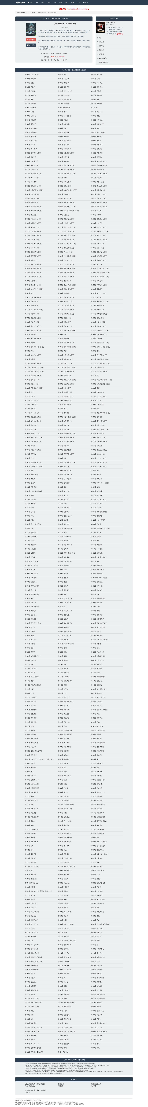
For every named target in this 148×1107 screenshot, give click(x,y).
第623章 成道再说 (63, 928)
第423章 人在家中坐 (97, 652)
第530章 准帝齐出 (63, 800)
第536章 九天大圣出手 (65, 809)
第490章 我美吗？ (30, 747)
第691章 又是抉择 (30, 1023)
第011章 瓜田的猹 (63, 87)
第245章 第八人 (63, 409)
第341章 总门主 (30, 540)
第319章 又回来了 (96, 507)
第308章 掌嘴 (29, 495)
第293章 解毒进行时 (31, 475)
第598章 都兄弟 (30, 895)
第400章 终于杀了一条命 (33, 623)
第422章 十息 (62, 652)
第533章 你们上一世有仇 (66, 804)
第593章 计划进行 (63, 887)
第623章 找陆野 (30, 928)
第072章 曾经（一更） (98, 169)
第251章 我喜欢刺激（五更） (67, 417)
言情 (48, 2)
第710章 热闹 (62, 1048)
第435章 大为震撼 (96, 668)
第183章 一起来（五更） (99, 322)
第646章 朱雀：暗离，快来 (33, 961)
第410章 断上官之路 (64, 635)
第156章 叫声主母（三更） (99, 285)
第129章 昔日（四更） (98, 248)
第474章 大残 (95, 722)
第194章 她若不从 (63, 338)
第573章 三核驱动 (96, 858)
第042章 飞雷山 (96, 128)
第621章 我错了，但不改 (66, 924)
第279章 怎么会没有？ (98, 454)
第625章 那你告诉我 (31, 932)
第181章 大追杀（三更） (33, 322)
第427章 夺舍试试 (30, 660)
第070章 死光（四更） (32, 169)
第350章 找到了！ (30, 553)
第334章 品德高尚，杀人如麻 (100, 528)
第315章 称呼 (62, 503)
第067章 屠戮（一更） (32, 165)
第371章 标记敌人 (30, 582)
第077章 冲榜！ (63, 178)
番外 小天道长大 (63, 1052)
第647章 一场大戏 (63, 961)
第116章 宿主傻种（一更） (66, 231)
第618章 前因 (62, 920)
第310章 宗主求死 (96, 495)
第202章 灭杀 (29, 351)
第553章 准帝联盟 (30, 833)
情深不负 (101, 46)
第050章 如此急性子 (64, 140)
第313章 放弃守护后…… (99, 499)
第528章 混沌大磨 (96, 796)
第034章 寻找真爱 (30, 120)
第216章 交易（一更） (98, 367)
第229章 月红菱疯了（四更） (34, 388)
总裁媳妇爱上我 (96, 1084)
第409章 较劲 (29, 635)
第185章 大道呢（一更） (66, 326)
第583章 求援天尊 (30, 875)
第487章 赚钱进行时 (31, 743)
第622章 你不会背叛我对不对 (100, 924)
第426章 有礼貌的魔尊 (98, 656)
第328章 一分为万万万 (98, 520)
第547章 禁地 (29, 825)
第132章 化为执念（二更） (99, 252)
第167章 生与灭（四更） (66, 301)
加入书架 (31, 45)
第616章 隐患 (95, 916)
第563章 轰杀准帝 (63, 846)
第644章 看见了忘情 (64, 957)
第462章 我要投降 (96, 705)
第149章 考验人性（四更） (66, 277)
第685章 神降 (29, 1015)
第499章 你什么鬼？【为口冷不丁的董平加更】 (40, 759)
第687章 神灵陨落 (96, 1015)
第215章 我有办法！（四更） (67, 367)
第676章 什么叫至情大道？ (33, 1002)
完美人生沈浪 (110, 22)
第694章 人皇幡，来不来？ (33, 1027)
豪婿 (100, 38)
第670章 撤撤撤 (30, 994)
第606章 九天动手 (63, 903)
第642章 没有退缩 (96, 953)
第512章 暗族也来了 (64, 776)
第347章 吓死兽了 (30, 549)
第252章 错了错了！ (97, 417)
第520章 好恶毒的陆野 (32, 788)
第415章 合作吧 (30, 644)
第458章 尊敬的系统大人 (66, 701)
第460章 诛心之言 (30, 705)
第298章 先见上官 (96, 479)
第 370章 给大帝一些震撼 (99, 578)
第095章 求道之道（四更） (66, 202)
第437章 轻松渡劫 (63, 672)
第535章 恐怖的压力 (31, 809)
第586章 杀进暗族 (30, 879)
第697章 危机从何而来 (32, 1031)
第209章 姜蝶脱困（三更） (66, 359)
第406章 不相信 (30, 631)
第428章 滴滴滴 (63, 660)
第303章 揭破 (62, 487)
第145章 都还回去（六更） (33, 272)
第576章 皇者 (95, 862)
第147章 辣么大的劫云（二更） (101, 272)
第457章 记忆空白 (30, 701)
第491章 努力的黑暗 (64, 747)
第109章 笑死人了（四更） (33, 223)
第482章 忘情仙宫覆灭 (65, 734)
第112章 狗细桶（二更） (33, 227)
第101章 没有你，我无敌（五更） (69, 211)
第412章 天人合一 (30, 639)
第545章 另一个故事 (64, 821)
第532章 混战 (29, 804)
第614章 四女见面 (30, 916)
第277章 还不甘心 (30, 454)
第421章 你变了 (30, 652)
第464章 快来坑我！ (64, 710)
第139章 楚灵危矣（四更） (33, 264)
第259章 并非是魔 (30, 429)
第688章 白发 (29, 1019)
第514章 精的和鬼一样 (32, 780)
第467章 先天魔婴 (63, 714)
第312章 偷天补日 (63, 499)
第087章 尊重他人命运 (98, 190)
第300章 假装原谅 (63, 483)
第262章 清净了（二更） (33, 433)
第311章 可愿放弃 (30, 499)
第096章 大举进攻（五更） (99, 202)
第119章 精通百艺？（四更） (67, 235)
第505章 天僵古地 (30, 767)
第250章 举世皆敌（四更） (33, 417)
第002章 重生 (62, 74)
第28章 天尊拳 (29, 112)
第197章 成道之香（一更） (66, 343)
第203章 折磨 (62, 351)
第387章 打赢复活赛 (64, 602)
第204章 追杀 (95, 351)
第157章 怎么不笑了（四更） (34, 289)
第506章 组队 (62, 767)
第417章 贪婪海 (96, 644)
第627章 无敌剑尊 (96, 932)
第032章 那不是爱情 (64, 116)
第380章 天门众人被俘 (32, 594)
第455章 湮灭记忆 (63, 697)
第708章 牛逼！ (96, 1044)
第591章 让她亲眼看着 (98, 883)
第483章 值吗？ (96, 734)
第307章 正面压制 (96, 491)
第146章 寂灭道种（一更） (66, 272)
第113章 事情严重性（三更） (67, 227)
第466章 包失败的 (30, 714)
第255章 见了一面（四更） (99, 421)
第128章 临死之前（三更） (66, 248)
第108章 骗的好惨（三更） (99, 219)
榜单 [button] (85, 2)
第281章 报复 (62, 458)
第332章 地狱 (29, 528)
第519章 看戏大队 (96, 784)
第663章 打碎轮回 (96, 982)
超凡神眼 (101, 54)
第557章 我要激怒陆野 (65, 837)
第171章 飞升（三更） (98, 305)
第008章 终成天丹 (63, 83)
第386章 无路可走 (30, 602)
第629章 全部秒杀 (63, 936)
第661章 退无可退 (30, 982)
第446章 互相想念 (96, 685)
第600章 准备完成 (96, 895)
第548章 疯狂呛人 (63, 825)
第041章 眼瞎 (62, 128)
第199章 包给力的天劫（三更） (35, 347)
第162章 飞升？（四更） (99, 293)
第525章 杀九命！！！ (98, 792)
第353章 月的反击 (30, 557)
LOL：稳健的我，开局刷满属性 (35, 1084)
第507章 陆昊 (95, 767)
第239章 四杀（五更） (65, 400)
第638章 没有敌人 (63, 949)
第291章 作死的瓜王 (64, 470)
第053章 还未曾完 (63, 145)
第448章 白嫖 (29, 689)
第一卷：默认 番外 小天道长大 (57, 60)
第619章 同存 (95, 920)
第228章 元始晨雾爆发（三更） (101, 384)
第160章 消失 (29, 293)
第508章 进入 (29, 771)
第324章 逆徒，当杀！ (65, 516)
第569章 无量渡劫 (63, 854)
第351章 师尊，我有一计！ (66, 553)
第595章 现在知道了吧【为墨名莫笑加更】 (38, 891)
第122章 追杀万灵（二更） (66, 239)
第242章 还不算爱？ (64, 404)
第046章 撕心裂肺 (30, 136)
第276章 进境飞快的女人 (99, 450)
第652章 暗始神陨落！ (32, 969)
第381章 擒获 (62, 594)
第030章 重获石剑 (96, 112)
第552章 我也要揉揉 (97, 829)
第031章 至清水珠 (30, 116)
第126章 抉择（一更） (98, 244)
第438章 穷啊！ (96, 672)
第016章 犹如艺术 (30, 95)
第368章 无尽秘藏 (30, 578)
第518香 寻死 (62, 784)
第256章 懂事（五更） (32, 425)
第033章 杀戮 (95, 116)
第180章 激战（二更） (98, 318)
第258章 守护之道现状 (98, 425)
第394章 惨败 (95, 611)
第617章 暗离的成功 (31, 920)
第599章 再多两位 (63, 895)
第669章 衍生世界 (96, 990)
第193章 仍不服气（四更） (33, 338)
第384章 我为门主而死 (65, 598)
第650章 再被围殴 (63, 965)
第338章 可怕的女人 (31, 536)
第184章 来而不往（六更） (33, 326)
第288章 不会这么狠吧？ (99, 466)
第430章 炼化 (29, 664)
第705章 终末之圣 (96, 1039)
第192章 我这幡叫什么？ (99, 334)
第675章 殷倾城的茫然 (98, 998)
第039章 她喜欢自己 (97, 124)
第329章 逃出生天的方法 (33, 524)
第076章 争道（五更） (32, 178)
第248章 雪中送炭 (63, 413)
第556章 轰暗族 (30, 837)
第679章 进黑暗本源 (64, 1007)
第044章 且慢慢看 (63, 132)
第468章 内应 (95, 714)
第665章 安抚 (62, 986)
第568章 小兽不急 (30, 854)
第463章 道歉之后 (30, 710)
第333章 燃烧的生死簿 (65, 528)
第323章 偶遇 (29, 516)
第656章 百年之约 (63, 974)
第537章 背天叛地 (96, 809)
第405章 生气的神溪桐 (98, 627)
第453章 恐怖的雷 (96, 693)
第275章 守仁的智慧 (64, 450)
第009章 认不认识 (96, 83)
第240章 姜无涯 (96, 400)
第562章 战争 (29, 846)
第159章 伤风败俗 (96, 289)
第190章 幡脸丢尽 (30, 334)
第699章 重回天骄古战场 (99, 1031)
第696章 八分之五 (96, 1027)
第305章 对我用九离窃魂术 (33, 491)
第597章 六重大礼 (96, 891)
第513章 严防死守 (96, 776)
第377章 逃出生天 (30, 590)
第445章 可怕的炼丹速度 (33, 685)
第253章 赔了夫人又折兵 (33, 421)
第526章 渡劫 (29, 796)
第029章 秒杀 (62, 112)
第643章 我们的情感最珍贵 (33, 957)
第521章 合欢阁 (63, 788)
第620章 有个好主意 (31, 924)
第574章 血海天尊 (30, 862)
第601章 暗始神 (30, 899)
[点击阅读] (120, 34)
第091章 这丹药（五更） (33, 198)
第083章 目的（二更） (65, 186)
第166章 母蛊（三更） (32, 301)
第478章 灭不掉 (30, 730)
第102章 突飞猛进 (96, 211)
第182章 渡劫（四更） (65, 322)
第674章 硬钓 (62, 998)
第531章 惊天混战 (96, 800)
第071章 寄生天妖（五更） (66, 169)
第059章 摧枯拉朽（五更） (66, 153)
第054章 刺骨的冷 (96, 145)
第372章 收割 (62, 582)
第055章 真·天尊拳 (31, 149)
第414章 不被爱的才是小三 (99, 639)
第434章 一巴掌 (63, 668)
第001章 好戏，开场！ (32, 74)
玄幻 (37, 2)
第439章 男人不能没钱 (32, 677)
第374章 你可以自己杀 (32, 586)
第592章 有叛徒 (30, 887)
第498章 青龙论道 (96, 755)
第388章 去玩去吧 (96, 602)
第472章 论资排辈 (30, 722)
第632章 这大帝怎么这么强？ (67, 941)
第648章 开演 (95, 961)
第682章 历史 (29, 1011)
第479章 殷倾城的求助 (65, 730)
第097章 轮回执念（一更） (33, 206)
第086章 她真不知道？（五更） (68, 190)
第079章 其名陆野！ (31, 182)
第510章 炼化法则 (96, 771)
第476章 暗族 (62, 726)
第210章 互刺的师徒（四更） (100, 359)
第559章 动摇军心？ (31, 842)
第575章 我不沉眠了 (64, 862)
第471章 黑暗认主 (96, 718)
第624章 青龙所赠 (96, 928)
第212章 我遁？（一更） (66, 363)
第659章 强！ (62, 978)
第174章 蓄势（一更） (98, 310)
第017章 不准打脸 (63, 95)
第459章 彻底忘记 (96, 701)
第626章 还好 (62, 932)
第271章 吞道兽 (30, 446)
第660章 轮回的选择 (97, 978)
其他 (78, 2)
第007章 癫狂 (29, 83)
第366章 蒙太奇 (63, 573)
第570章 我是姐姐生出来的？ (100, 854)
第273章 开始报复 (96, 446)
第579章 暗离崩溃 (96, 866)
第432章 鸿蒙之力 (96, 664)
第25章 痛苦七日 (30, 107)
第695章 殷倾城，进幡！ (66, 1027)
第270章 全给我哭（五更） (99, 442)
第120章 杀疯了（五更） (99, 235)
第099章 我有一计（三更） (99, 206)
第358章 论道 (95, 561)
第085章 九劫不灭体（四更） (34, 190)
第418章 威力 (29, 648)
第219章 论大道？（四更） (99, 371)
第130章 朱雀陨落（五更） (33, 252)
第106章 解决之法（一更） (33, 219)
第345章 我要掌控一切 (65, 545)
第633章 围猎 (95, 941)
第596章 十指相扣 (63, 891)
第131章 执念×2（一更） (66, 252)
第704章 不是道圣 (63, 1039)
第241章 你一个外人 (31, 404)
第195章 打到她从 (96, 338)
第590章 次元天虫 (63, 883)
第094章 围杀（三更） (32, 202)
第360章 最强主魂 (63, 565)
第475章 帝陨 (29, 726)
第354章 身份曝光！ (64, 557)
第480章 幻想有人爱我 (98, 730)
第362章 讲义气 (30, 569)
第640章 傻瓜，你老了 (32, 953)
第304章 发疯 (95, 487)
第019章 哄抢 (29, 99)
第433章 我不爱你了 (31, 668)
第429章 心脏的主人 (97, 660)
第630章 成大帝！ (96, 936)
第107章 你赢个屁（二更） (66, 219)
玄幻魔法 (32, 12)
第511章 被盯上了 (30, 776)
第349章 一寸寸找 (96, 549)
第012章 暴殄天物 (96, 87)
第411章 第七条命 (96, 635)
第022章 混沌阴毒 (30, 103)
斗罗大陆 (101, 42)
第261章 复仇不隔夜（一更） (100, 429)
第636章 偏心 (95, 945)
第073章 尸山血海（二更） (33, 173)
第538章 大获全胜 (30, 813)
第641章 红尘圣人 (63, 953)
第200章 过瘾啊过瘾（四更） (67, 347)
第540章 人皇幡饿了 (97, 813)
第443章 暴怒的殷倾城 (65, 681)
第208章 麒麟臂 (30, 359)
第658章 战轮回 (30, 978)
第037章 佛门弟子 (30, 124)
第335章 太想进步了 (31, 532)
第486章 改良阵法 (96, 738)
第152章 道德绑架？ (64, 281)
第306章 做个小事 (63, 491)
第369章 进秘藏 (63, 578)
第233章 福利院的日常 (65, 392)
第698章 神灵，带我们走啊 (66, 1031)
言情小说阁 (20, 3)
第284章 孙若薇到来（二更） (67, 462)
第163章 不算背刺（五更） (33, 297)
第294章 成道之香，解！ (66, 475)
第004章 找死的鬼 (30, 79)
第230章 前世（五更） (65, 388)
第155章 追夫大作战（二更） (67, 285)
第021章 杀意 (95, 99)
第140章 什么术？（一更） (66, 264)
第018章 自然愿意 (96, 95)
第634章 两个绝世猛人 (32, 945)
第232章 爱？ (29, 392)
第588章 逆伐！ (96, 879)
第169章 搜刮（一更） (32, 305)
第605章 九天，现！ (31, 903)
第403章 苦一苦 (30, 627)
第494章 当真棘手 (63, 751)
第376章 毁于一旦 (96, 586)
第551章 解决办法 (63, 829)
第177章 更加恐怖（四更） (99, 314)
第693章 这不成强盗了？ (99, 1023)
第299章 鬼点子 (30, 483)
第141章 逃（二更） (97, 264)
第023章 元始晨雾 (63, 103)
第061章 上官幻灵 (30, 157)
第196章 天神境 (30, 343)
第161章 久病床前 (63, 293)
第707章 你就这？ (63, 1044)
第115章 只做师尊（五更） (33, 231)
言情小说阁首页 (22, 12)
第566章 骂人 (62, 850)
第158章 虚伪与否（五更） (66, 289)
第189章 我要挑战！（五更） (100, 330)
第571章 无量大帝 (30, 858)
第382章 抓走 (95, 594)
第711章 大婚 (95, 1048)
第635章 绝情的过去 (64, 945)
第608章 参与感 (63, 908)
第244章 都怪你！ (30, 409)
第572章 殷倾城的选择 (65, 858)
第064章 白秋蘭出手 (31, 161)
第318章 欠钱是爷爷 (64, 507)
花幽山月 (112, 24)
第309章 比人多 (63, 495)
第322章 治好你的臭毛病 (99, 512)
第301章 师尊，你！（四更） (100, 483)
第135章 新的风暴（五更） (99, 256)
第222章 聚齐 (95, 376)
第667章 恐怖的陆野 (31, 990)
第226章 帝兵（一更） (32, 384)
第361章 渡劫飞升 (96, 565)
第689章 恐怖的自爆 (64, 1019)
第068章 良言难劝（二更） (66, 165)
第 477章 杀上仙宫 (97, 726)
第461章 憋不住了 (63, 705)
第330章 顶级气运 (63, 524)
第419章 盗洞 (62, 648)
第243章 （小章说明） (98, 404)
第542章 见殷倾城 (63, 817)
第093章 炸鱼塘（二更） (99, 198)
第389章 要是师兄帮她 (32, 606)
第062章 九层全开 (63, 157)
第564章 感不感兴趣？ (98, 846)
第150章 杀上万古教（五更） (100, 277)
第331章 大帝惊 (96, 524)
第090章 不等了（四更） (99, 194)
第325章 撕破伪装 (96, 516)
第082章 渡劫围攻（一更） (33, 186)
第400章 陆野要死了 (97, 619)
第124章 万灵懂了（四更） (33, 244)
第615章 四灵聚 (63, 916)
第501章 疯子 (95, 759)
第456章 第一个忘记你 (98, 697)
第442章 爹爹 (29, 681)
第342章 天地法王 (63, 540)
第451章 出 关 (29, 693)
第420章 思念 (95, 648)
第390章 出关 (62, 606)
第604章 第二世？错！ (98, 899)
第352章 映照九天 (96, 553)
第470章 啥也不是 (63, 718)
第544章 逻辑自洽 (30, 821)
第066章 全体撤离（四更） (99, 161)
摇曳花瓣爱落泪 (103, 62)
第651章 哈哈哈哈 (96, 965)
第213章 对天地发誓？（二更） (101, 363)
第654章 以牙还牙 (96, 969)
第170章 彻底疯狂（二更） (66, 305)
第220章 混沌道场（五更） (33, 376)
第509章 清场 (62, 771)
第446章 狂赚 (62, 685)
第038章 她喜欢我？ (64, 124)
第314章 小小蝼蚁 (30, 503)
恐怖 (72, 2)
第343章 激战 (95, 540)
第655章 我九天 (30, 974)
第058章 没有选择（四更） (33, 153)
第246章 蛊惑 (95, 409)
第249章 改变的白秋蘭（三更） (101, 413)
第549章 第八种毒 (96, 825)
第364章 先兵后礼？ (97, 569)
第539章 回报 (62, 813)
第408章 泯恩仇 (96, 631)
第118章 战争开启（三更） (33, 235)
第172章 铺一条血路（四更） (34, 310)
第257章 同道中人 (63, 425)
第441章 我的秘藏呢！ (98, 677)
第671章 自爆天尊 (63, 994)
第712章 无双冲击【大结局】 (34, 1052)
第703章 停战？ (30, 1039)
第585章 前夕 (95, 875)
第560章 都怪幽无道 (64, 842)
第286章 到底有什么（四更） (34, 466)
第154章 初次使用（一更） (33, 285)
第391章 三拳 (95, 606)
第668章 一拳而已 (63, 990)
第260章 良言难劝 (63, 429)
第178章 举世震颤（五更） (33, 318)
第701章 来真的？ (63, 1035)
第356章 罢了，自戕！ (32, 561)
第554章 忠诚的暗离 (64, 833)
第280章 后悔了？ (30, 458)
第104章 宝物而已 (63, 215)
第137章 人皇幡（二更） (66, 260)
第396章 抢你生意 (63, 615)
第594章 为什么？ (96, 887)
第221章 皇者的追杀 (64, 376)
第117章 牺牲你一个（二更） (100, 231)
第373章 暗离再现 (96, 582)
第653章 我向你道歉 (64, 969)
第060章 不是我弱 (96, 153)
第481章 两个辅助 (30, 734)
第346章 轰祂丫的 (96, 545)
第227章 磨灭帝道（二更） (66, 384)
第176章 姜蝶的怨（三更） (66, 314)
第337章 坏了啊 (96, 532)
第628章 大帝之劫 (30, 936)
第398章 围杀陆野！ (31, 619)
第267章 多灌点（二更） (99, 437)
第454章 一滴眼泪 (30, 697)
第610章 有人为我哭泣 (32, 912)
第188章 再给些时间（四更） (67, 330)
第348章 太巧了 (63, 549)
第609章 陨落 (95, 908)
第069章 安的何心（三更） (99, 165)
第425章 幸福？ (63, 656)
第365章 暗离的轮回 (31, 573)
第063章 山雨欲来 (96, 157)
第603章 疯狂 (62, 899)
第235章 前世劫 (30, 396)
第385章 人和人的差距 (98, 598)
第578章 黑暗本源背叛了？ (66, 866)
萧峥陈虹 (61, 1084)
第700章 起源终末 (30, 1035)
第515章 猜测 (62, 780)
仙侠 (43, 2)
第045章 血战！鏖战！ (98, 132)
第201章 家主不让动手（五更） (101, 347)
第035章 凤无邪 (63, 120)
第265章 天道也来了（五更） (34, 437)
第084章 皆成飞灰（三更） (99, 186)
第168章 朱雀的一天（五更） (100, 301)
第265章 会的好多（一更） (66, 437)
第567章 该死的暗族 (97, 850)
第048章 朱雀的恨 (96, 136)
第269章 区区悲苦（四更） (66, 442)
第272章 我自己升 (63, 446)
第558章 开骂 (95, 837)
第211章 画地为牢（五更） (33, 363)
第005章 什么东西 (63, 79)
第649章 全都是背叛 (31, 965)
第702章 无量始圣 (96, 1035)
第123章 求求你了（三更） (99, 239)
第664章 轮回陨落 (30, 986)
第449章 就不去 (63, 689)
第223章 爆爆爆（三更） (33, 380)
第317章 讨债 (29, 507)
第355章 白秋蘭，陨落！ (99, 557)
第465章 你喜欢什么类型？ (99, 710)
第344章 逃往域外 (30, 545)
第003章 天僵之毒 (96, 74)
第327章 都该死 (63, 520)
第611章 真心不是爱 (64, 912)
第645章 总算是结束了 (98, 957)
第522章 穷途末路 (96, 788)
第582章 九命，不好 (97, 870)
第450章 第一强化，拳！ (99, 689)
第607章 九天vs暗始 (97, 903)
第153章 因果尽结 (96, 281)
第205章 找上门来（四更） (33, 355)
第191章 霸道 (62, 334)
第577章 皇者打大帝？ (32, 866)
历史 (54, 2)
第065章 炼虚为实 (63, 161)
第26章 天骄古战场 (64, 107)
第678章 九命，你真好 (32, 1007)
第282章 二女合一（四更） (99, 458)
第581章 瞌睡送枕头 (64, 870)
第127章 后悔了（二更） (33, 248)
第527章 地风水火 (63, 796)
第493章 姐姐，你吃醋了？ (33, 751)
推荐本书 (31, 40)
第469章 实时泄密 (30, 718)
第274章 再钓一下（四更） (33, 450)
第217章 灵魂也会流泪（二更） (35, 371)
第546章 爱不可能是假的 (99, 821)
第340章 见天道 (96, 536)
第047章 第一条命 (63, 136)
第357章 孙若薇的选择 (65, 561)
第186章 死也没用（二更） (99, 326)
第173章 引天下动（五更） (66, 310)
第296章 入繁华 (30, 479)
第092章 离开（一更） (65, 198)
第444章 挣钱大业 (96, 681)
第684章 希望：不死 (97, 1011)
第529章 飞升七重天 (31, 800)
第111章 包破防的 (96, 223)
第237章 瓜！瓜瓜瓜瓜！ (99, 396)
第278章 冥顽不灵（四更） (66, 454)
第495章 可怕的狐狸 (97, 751)
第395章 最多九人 (30, 615)
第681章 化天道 (96, 1007)
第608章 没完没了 (30, 908)
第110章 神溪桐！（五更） (66, 223)
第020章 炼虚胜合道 (64, 99)
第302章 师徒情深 (30, 487)
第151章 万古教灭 (30, 281)
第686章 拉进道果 (63, 1015)
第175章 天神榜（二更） (33, 314)
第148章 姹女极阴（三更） (33, 277)
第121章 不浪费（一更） (33, 239)
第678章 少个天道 (96, 1002)
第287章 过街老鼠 (63, 466)
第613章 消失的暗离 (97, 912)
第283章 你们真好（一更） (33, 462)
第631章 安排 (29, 941)
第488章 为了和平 (63, 743)
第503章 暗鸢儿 (63, 763)
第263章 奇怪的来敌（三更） (67, 433)
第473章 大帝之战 (63, 722)
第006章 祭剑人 (96, 79)
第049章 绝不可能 (30, 140)
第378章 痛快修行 (63, 590)
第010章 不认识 (30, 87)
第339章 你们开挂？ (64, 536)
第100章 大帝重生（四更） (33, 211)
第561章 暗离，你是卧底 (99, 842)
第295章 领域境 (96, 475)
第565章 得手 (29, 850)
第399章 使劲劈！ (63, 619)
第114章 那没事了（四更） (99, 227)
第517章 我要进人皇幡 (32, 784)
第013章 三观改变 (30, 91)
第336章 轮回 (62, 532)
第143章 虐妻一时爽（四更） (67, 268)
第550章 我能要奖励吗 (32, 829)
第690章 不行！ (96, 1019)
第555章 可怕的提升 (97, 833)
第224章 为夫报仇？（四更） (67, 380)
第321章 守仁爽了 (63, 512)
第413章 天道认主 (63, 639)
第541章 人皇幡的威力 (32, 817)
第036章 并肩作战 (96, 120)
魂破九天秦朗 (103, 58)
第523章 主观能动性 (31, 792)
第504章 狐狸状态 (96, 763)
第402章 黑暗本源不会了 (99, 623)
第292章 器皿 (95, 470)
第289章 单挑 (29, 470)
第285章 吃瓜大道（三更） (99, 462)
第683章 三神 (62, 1011)
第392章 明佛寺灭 (30, 611)
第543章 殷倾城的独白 (98, 817)
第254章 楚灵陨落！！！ (66, 421)
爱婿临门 (101, 50)
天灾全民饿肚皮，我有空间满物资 (36, 1090)
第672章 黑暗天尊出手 (98, 994)
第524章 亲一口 (63, 792)
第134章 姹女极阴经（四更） (67, 256)
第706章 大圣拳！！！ (32, 1044)
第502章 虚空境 (30, 763)
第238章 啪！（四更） (32, 400)
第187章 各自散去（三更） (33, 330)
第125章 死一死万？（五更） (67, 244)
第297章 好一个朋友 (64, 479)
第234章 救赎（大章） (98, 392)
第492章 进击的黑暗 (97, 747)
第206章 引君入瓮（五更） (66, 355)
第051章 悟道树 (96, 140)
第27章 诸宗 (95, 107)
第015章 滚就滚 (96, 91)
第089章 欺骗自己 (63, 194)
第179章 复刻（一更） (65, 318)
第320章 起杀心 (30, 512)
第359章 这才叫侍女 (31, 565)
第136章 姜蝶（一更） (32, 260)
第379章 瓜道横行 (96, 590)
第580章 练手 (29, 870)
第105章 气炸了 (96, 215)
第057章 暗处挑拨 (96, 149)
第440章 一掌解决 (63, 677)
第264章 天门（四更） (98, 433)
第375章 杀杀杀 (63, 586)
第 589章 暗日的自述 (31, 883)
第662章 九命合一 (63, 982)
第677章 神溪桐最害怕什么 (66, 1002)
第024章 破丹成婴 (96, 103)
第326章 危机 (29, 520)
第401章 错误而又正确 (65, 623)
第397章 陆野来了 (96, 615)
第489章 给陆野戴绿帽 (98, 743)
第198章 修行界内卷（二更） (100, 343)
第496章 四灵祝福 (30, 755)
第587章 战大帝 (63, 879)
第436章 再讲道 (30, 672)
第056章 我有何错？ (64, 149)
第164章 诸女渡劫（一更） (66, 297)
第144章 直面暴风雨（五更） (100, 268)
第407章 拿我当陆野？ (65, 631)
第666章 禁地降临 (96, 986)
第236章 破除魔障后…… (66, 396)
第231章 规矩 (95, 388)
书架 (30, 2)
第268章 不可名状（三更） (33, 442)
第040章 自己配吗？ (31, 128)
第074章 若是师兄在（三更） (67, 173)
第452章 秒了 (62, 693)
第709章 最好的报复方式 (33, 1048)
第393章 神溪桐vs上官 (65, 611)
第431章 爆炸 (62, 664)
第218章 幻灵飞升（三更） (66, 371)
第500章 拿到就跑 (63, 759)
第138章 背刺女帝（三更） (99, 260)
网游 (60, 2)
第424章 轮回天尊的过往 (33, 656)
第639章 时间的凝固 (97, 949)
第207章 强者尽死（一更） (99, 355)
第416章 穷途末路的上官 (66, 644)
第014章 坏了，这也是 (65, 91)
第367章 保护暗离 (96, 573)
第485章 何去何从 (63, 738)
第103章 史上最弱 (30, 215)
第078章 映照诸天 (96, 178)
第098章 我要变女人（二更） (67, 206)
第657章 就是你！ (96, 974)
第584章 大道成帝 (63, 875)
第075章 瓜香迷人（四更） (99, 173)
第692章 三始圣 (63, 1023)
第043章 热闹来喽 (30, 132)
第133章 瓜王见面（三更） (33, 256)
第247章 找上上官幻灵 (32, 413)
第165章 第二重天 (96, 297)
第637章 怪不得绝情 (31, 949)
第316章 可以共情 (96, 503)
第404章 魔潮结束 (63, 627)
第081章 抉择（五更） (98, 182)
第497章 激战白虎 (63, 755)
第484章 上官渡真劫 (31, 738)
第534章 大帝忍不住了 (98, 804)
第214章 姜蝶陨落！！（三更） (35, 367)
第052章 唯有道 (30, 145)
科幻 (66, 2)
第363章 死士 (62, 569)
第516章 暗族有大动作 (98, 780)
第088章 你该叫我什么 (32, 194)
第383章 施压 (29, 598)
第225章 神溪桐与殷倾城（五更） (101, 380)
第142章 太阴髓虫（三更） (33, 268)
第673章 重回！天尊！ (32, 998)
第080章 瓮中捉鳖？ (64, 182)
